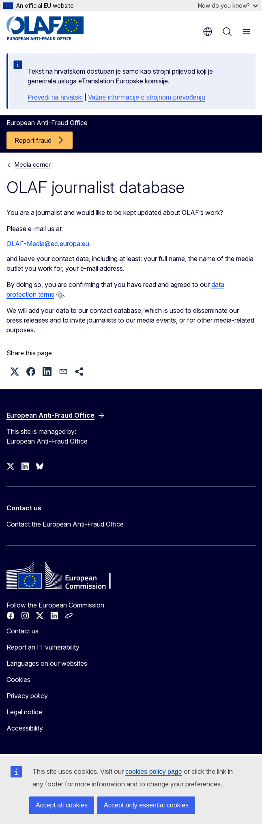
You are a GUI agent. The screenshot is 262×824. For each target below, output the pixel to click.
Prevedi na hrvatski (55, 97)
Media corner (33, 164)
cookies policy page (153, 771)
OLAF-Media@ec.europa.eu (47, 244)
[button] (14, 371)
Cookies (18, 679)
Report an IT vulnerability (42, 647)
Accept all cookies (62, 805)
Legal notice (24, 712)
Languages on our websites (46, 663)
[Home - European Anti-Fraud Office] (55, 28)
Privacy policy (27, 696)
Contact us (22, 631)
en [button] (208, 31)
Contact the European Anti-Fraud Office (65, 524)
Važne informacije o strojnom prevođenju (146, 97)
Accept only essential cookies (146, 805)
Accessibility (24, 728)
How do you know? (228, 5)
